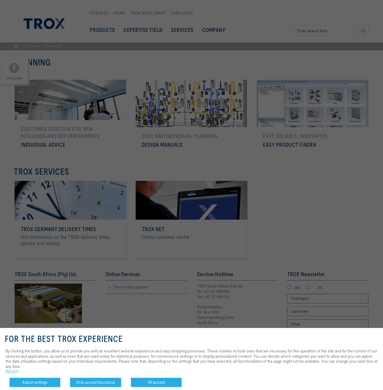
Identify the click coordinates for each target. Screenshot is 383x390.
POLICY (12, 371)
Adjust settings (34, 382)
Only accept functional (95, 382)
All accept (156, 382)
